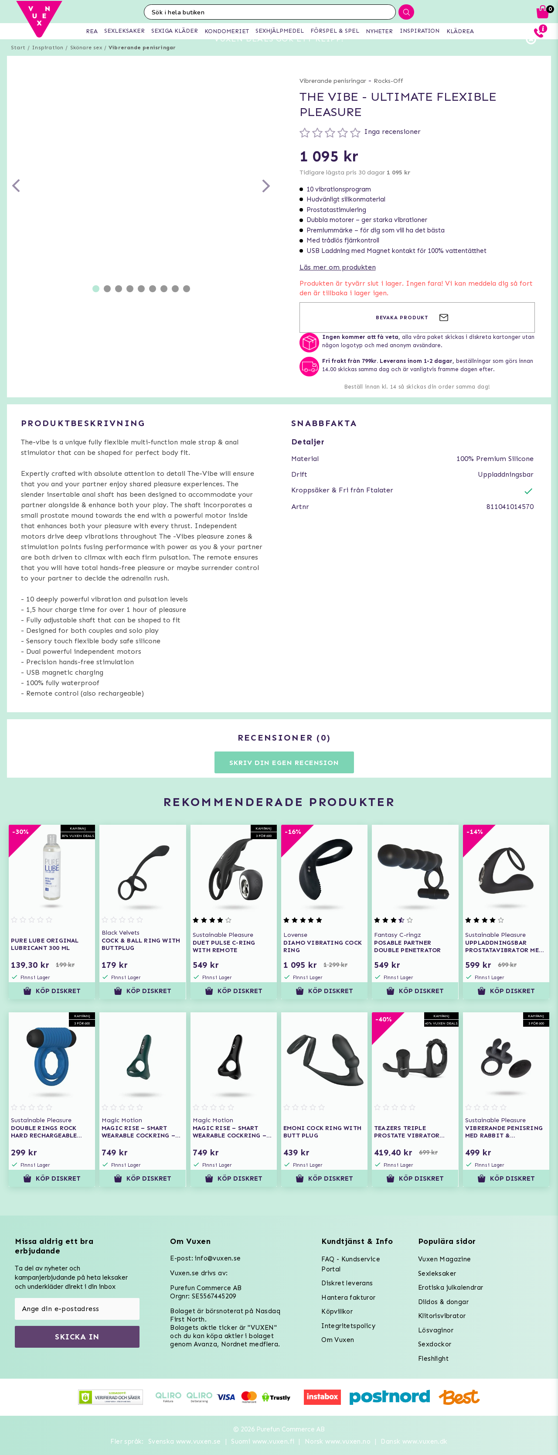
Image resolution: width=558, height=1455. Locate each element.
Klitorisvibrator (442, 1316)
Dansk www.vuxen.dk (414, 1441)
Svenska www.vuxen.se (184, 1441)
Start (18, 63)
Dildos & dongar (443, 1302)
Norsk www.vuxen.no (338, 1441)
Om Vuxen (337, 1340)
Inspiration (47, 63)
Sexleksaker (437, 1273)
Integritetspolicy (348, 1326)
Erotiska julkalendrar (450, 1287)
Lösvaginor (435, 1330)
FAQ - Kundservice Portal (350, 1264)
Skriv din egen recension (284, 778)
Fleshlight (433, 1359)
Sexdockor (435, 1344)
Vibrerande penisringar (142, 63)
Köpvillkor (337, 1311)
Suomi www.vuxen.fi (262, 1441)
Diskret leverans (347, 1283)
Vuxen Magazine (444, 1259)
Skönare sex (86, 63)
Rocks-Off (388, 96)
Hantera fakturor (348, 1297)
